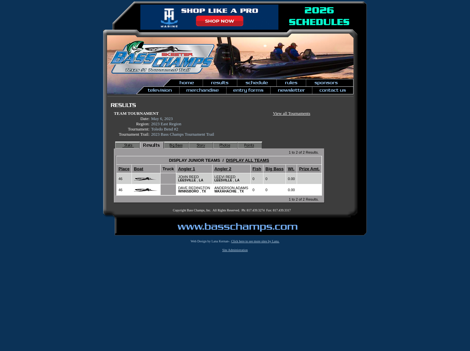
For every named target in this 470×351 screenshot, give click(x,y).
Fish (257, 168)
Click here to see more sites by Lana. (255, 241)
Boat (138, 168)
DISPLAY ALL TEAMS (247, 160)
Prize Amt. (309, 168)
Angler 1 (186, 168)
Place (124, 168)
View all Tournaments (291, 113)
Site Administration (235, 250)
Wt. (291, 168)
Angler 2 (222, 168)
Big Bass (274, 168)
